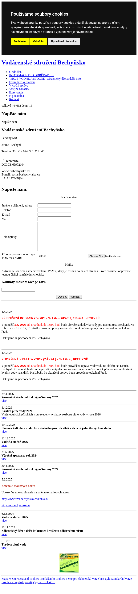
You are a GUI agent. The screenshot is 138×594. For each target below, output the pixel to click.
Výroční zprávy (18, 85)
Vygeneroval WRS (44, 590)
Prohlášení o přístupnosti (17, 590)
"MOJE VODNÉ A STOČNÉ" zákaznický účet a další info (45, 78)
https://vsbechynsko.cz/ (16, 513)
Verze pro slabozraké (78, 587)
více (4, 409)
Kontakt (14, 99)
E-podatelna (16, 95)
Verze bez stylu (101, 587)
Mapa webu (9, 587)
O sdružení (15, 71)
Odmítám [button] (38, 41)
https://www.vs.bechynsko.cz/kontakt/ (25, 507)
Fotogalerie (16, 92)
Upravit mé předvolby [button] (63, 41)
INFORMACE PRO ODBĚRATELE (31, 75)
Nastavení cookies (28, 587)
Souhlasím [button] (20, 41)
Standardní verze (121, 587)
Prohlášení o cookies (53, 587)
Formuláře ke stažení (22, 82)
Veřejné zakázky (19, 89)
